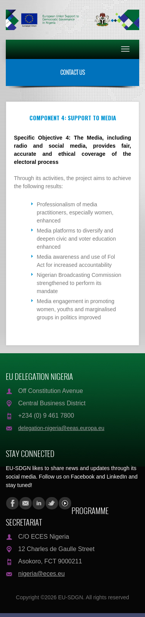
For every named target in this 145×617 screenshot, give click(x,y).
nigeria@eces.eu (41, 573)
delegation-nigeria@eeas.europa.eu (61, 428)
